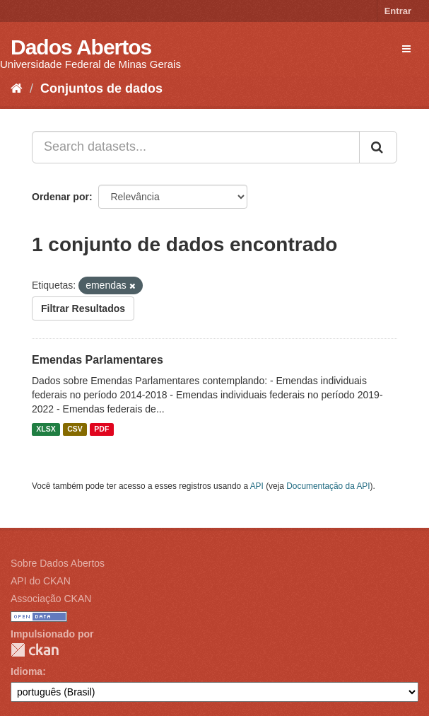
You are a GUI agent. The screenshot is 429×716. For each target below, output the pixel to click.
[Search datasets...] (196, 147)
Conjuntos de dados (101, 88)
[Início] (17, 88)
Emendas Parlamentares (97, 360)
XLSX (45, 429)
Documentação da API (328, 486)
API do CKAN (41, 581)
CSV (75, 429)
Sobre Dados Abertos (58, 563)
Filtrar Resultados (83, 308)
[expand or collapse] (406, 49)
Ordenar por (60, 196)
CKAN (35, 649)
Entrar (397, 11)
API (257, 486)
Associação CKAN (51, 598)
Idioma (26, 671)
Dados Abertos (81, 47)
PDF (101, 429)
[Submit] (378, 147)
